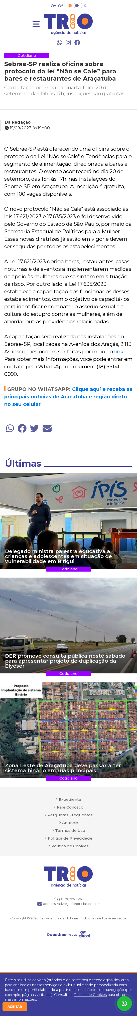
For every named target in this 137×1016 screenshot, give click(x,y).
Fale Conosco (70, 807)
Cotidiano (27, 55)
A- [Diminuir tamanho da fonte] (53, 5)
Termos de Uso (70, 830)
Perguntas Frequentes (70, 815)
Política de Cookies (90, 994)
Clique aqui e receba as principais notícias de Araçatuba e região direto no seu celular (68, 396)
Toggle (78, 5)
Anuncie (70, 822)
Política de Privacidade (70, 838)
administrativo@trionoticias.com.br (68, 904)
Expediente (70, 799)
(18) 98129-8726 (68, 899)
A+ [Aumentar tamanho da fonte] (60, 5)
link (118, 351)
